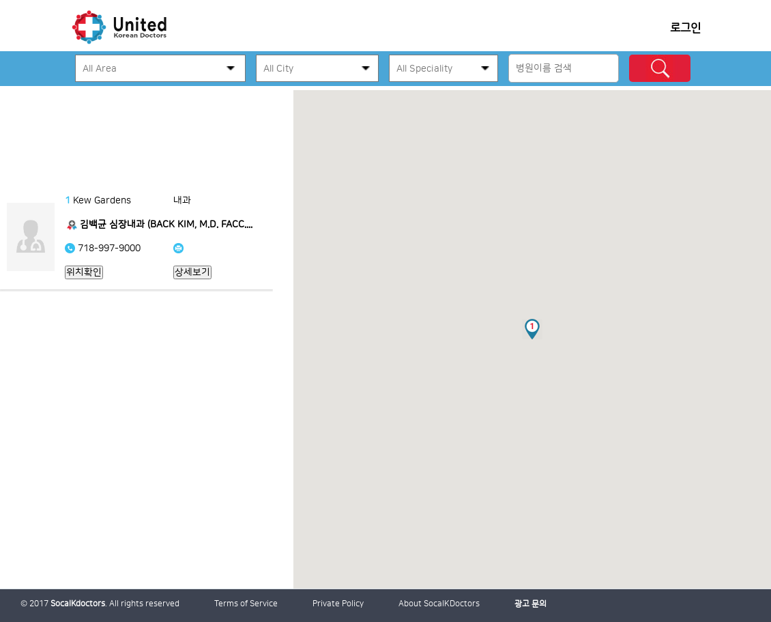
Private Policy (338, 603)
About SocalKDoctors (439, 603)
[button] (532, 329)
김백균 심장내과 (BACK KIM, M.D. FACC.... (166, 224)
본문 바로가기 (0, 90)
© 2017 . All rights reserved (99, 603)
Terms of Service (246, 603)
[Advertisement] (146, 129)
